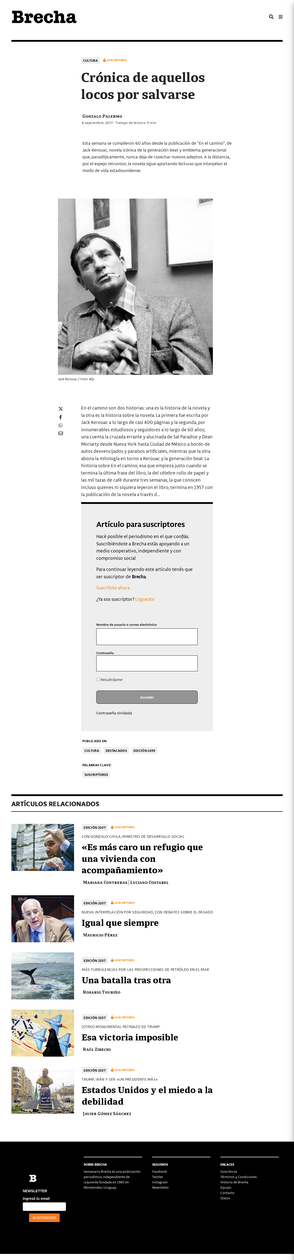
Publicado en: (94, 740)
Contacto (227, 1192)
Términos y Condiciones (238, 1176)
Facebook (159, 1171)
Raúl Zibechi (97, 1049)
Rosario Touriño (101, 991)
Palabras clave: (96, 764)
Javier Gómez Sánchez (107, 1113)
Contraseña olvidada (114, 713)
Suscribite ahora (113, 587)
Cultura (90, 60)
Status (225, 1197)
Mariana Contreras (105, 882)
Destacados (116, 750)
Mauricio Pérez (100, 934)
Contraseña (105, 652)
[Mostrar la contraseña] (190, 663)
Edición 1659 (144, 750)
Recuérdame (109, 679)
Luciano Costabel (149, 882)
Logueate (144, 599)
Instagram (160, 1182)
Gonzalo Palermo (102, 115)
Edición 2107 (95, 827)
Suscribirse (228, 1171)
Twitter (157, 1176)
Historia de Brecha (234, 1182)
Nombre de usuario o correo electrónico (126, 624)
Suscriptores (96, 774)
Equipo (225, 1187)
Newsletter (160, 1187)
